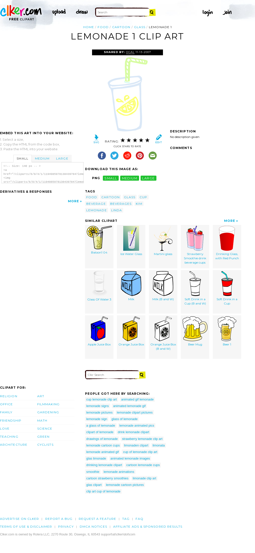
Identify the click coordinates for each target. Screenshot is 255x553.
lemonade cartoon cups (103, 445)
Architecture (13, 444)
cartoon (121, 27)
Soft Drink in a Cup (227, 288)
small (110, 178)
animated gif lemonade (137, 399)
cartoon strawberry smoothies (107, 478)
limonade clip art (144, 478)
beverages (121, 204)
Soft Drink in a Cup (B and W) (195, 288)
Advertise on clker (19, 519)
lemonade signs (97, 406)
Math (42, 420)
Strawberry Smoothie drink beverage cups (195, 245)
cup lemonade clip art (101, 399)
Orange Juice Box (131, 331)
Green (43, 436)
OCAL (130, 52)
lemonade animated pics (136, 425)
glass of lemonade (124, 419)
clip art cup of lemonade (103, 491)
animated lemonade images (130, 458)
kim (139, 204)
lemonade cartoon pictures (125, 485)
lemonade (96, 210)
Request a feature (97, 519)
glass (139, 27)
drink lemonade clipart (133, 432)
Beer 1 (227, 331)
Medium (42, 158)
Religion (8, 396)
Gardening (48, 412)
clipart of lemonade (99, 432)
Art (40, 396)
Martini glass (163, 241)
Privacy (66, 526)
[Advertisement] (42, 87)
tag (126, 519)
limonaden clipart (136, 445)
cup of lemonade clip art (140, 452)
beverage (96, 204)
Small (22, 158)
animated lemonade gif (129, 406)
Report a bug (59, 519)
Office (6, 404)
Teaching (9, 436)
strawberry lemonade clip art (142, 439)
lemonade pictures (99, 412)
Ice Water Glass (131, 241)
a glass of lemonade (100, 425)
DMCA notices (93, 526)
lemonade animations (119, 472)
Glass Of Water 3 (99, 286)
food (103, 27)
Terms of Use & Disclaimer (26, 526)
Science (45, 428)
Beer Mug (195, 331)
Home (88, 27)
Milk (131, 286)
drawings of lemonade (102, 439)
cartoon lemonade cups (143, 465)
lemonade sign (96, 419)
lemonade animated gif (102, 452)
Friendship (10, 420)
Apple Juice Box (99, 331)
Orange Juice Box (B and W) (163, 333)
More (73, 201)
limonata (159, 445)
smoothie (92, 472)
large (148, 178)
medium (130, 178)
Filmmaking (48, 404)
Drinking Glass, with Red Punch (227, 243)
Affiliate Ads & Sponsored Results (148, 526)
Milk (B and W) (163, 286)
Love (5, 428)
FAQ (139, 519)
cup (143, 197)
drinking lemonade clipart (104, 465)
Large (62, 158)
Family (6, 412)
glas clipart (94, 485)
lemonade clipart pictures (135, 412)
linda (116, 210)
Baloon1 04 (99, 240)
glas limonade (96, 458)
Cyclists (45, 444)
